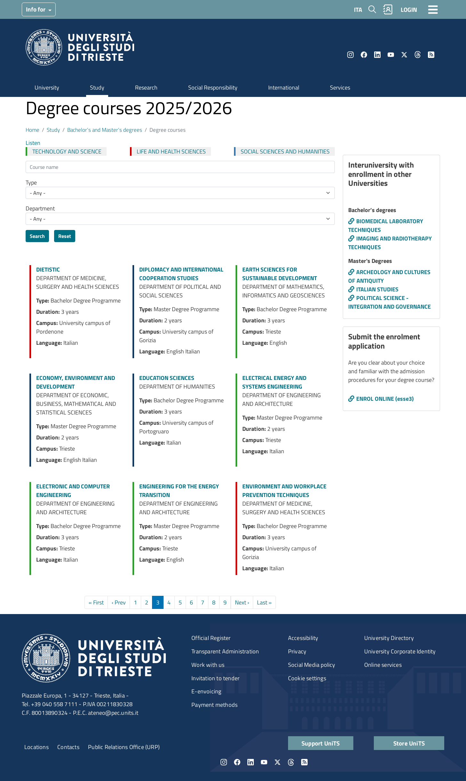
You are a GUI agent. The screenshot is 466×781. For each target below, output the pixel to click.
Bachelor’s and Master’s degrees (104, 130)
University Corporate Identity (400, 651)
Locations (36, 747)
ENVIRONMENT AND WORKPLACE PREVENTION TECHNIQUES (284, 490)
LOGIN (409, 9)
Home (32, 130)
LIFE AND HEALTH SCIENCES (171, 151)
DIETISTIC (48, 269)
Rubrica (388, 9)
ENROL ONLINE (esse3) (385, 398)
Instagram (350, 55)
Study (97, 87)
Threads (418, 55)
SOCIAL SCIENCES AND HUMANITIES (285, 151)
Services (340, 87)
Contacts (68, 747)
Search (37, 236)
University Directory (389, 638)
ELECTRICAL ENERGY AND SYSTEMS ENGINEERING (274, 382)
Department (40, 208)
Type (31, 182)
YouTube (391, 55)
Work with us (207, 664)
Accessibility (303, 638)
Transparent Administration (225, 651)
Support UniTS (320, 743)
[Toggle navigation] (433, 9)
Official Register (210, 638)
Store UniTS (409, 743)
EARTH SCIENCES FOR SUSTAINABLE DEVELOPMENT (279, 273)
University (47, 87)
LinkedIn (377, 55)
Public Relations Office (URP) (124, 747)
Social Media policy (311, 664)
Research (146, 87)
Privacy (297, 651)
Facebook (364, 55)
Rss (431, 55)
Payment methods (214, 704)
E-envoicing (206, 691)
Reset (64, 236)
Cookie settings (307, 678)
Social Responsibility (212, 87)
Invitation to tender (215, 678)
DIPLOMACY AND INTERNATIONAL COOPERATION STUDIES (181, 273)
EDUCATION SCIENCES (166, 378)
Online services (383, 664)
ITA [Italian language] (358, 9)
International (283, 87)
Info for (36, 9)
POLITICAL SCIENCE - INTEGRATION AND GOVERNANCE (389, 302)
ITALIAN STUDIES (377, 289)
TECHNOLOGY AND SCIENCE (66, 151)
